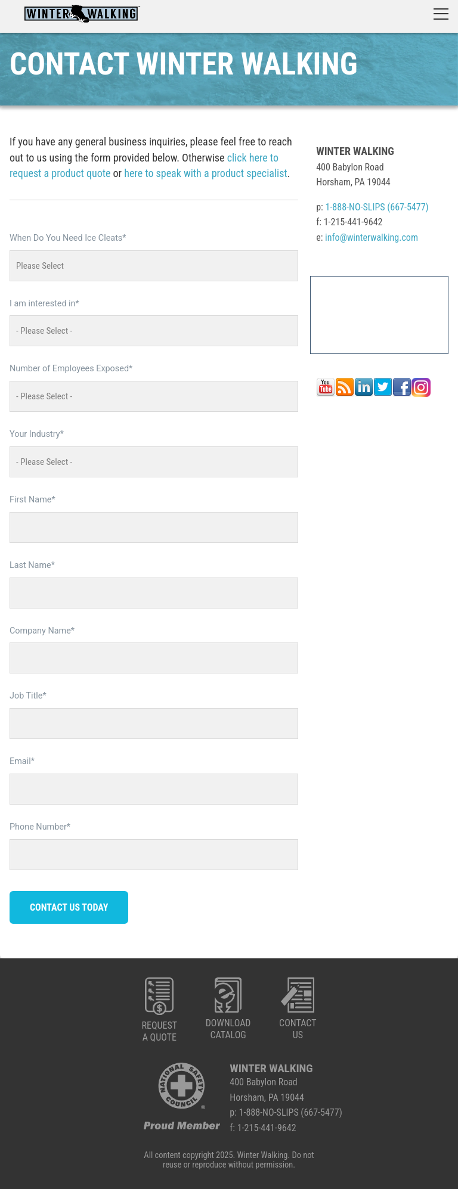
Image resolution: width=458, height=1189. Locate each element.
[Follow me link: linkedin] (363, 393)
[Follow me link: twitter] (382, 393)
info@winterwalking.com (371, 237)
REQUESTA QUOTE (159, 1010)
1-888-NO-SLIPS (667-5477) (377, 207)
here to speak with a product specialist (205, 173)
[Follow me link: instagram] (421, 393)
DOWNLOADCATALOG (228, 1009)
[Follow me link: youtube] (325, 393)
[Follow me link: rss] (344, 393)
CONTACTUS (297, 1009)
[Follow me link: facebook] (401, 393)
